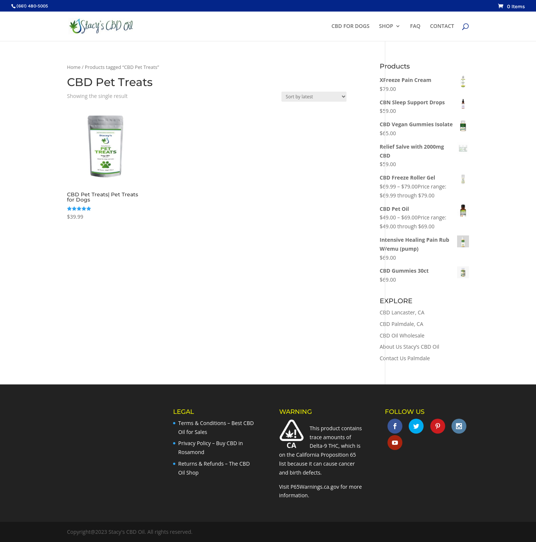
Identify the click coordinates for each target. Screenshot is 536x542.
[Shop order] (314, 97)
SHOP (386, 26)
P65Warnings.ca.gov (314, 486)
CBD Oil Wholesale (402, 335)
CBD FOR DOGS (350, 26)
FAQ (415, 26)
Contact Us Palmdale (405, 358)
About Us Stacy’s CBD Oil (409, 346)
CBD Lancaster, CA (402, 312)
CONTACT (442, 26)
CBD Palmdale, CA (401, 323)
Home (73, 67)
